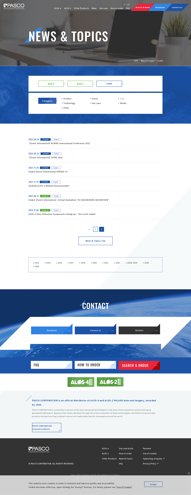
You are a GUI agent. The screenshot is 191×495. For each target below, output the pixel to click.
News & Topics (148, 60)
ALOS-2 (67, 8)
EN (129, 4)
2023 (134, 262)
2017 (73, 262)
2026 (49, 267)
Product (67, 98)
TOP (136, 60)
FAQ (128, 8)
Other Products (81, 8)
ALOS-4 (57, 8)
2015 (49, 262)
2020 (97, 262)
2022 (121, 262)
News (94, 8)
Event (95, 98)
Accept (153, 484)
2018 (85, 262)
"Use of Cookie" (124, 487)
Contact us (95, 334)
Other (66, 107)
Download (51, 334)
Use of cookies (150, 459)
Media (123, 103)
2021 (109, 262)
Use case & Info (126, 454)
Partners (139, 334)
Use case (104, 8)
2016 (61, 262)
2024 (140, 262)
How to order (116, 8)
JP (124, 4)
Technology (69, 103)
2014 (37, 262)
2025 (37, 267)
